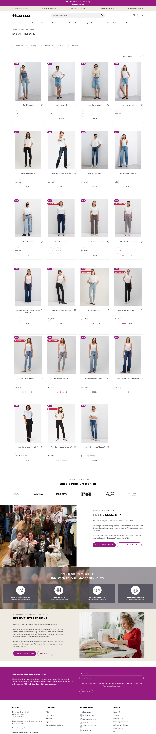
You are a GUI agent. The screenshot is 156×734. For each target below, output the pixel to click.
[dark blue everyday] (118, 384)
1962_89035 (85, 384)
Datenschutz (50, 714)
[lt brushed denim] (18, 248)
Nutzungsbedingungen (111, 685)
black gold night (118, 316)
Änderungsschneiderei (120, 720)
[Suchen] (101, 15)
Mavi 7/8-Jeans (28, 104)
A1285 (17, 113)
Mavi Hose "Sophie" (61, 375)
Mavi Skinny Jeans (94, 104)
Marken (19, 45)
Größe (62, 45)
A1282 (84, 113)
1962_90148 (51, 316)
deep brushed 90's (58, 249)
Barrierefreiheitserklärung (54, 724)
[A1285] (17, 113)
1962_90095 (85, 248)
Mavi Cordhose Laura (128, 240)
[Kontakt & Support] (136, 8)
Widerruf (49, 717)
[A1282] (84, 113)
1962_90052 (51, 249)
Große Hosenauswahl (89, 724)
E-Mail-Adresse (85, 673)
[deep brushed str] (85, 452)
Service (116, 706)
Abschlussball (86, 710)
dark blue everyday (118, 384)
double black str (51, 452)
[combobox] (74, 15)
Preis (75, 45)
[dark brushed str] (18, 316)
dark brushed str (18, 316)
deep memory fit (92, 452)
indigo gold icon (85, 316)
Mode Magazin (118, 717)
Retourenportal (118, 727)
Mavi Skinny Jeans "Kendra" (128, 307)
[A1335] (50, 113)
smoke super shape (18, 180)
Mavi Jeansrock (61, 104)
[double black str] (51, 452)
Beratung (116, 714)
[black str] (18, 452)
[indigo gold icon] (85, 316)
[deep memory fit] (92, 452)
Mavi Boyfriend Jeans (128, 172)
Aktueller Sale (87, 729)
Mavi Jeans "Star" (94, 307)
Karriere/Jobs (117, 710)
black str (18, 452)
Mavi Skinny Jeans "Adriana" (61, 443)
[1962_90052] (51, 248)
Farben (49, 45)
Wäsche (85, 721)
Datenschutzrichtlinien (38, 683)
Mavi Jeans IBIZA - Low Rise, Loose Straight (28, 308)
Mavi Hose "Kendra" (28, 375)
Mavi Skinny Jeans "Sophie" (28, 443)
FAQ (114, 730)
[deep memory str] (85, 181)
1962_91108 (118, 248)
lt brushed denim (18, 248)
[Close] (153, 3)
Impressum (49, 720)
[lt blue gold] (118, 113)
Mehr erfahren (45, 650)
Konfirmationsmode (88, 714)
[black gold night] (118, 316)
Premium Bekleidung (89, 718)
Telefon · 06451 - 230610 (104, 541)
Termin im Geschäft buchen (129, 541)
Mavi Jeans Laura (61, 240)
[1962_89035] (85, 384)
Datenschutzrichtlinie (131, 682)
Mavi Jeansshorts (128, 104)
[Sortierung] (132, 56)
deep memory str (85, 180)
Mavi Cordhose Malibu (95, 240)
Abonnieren (86, 690)
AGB (25, 683)
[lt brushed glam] (18, 384)
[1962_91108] (118, 248)
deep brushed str (85, 452)
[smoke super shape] (18, 181)
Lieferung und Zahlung (120, 724)
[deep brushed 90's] (58, 248)
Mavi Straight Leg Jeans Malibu (128, 375)
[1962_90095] (85, 248)
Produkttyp (34, 45)
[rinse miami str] (51, 181)
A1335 (50, 113)
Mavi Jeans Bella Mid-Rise (61, 172)
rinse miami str (51, 180)
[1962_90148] (51, 316)
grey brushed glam (51, 384)
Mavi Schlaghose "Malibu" (94, 375)
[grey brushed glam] (51, 384)
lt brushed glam (18, 384)
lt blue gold (118, 113)
